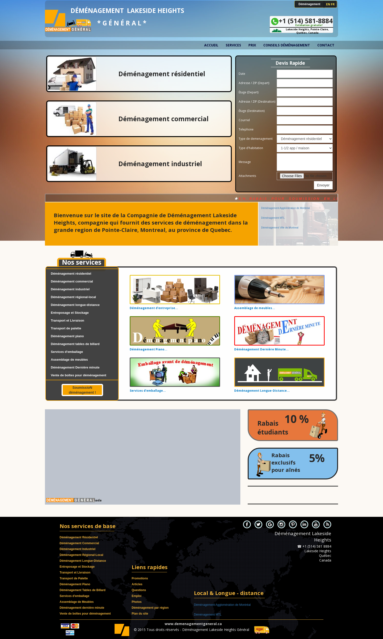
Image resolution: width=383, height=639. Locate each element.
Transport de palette (66, 328)
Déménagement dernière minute (82, 607)
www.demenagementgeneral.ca (193, 623)
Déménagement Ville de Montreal (279, 224)
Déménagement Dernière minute (75, 367)
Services (233, 45)
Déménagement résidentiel (71, 273)
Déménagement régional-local (73, 297)
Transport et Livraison (67, 320)
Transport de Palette (74, 578)
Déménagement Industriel (78, 549)
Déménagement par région (150, 607)
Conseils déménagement (286, 45)
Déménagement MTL (273, 214)
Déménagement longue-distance (75, 305)
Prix (252, 45)
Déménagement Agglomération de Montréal (285, 204)
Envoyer (323, 185)
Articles (137, 584)
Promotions (140, 578)
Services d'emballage (67, 352)
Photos (137, 602)
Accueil (211, 45)
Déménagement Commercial (79, 543)
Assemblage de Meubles (77, 602)
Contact (325, 45)
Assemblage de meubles (69, 359)
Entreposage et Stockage (70, 312)
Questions (139, 590)
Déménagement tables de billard (75, 344)
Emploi (136, 596)
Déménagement (309, 4)
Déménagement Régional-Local (81, 555)
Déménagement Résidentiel (79, 537)
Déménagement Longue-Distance (83, 561)
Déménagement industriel (70, 289)
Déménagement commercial (72, 281)
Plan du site (140, 613)
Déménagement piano (67, 336)
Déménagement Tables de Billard (83, 590)
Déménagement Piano (75, 584)
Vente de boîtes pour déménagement (78, 375)
